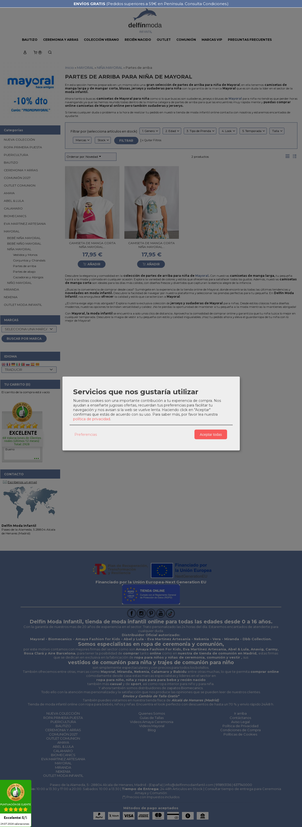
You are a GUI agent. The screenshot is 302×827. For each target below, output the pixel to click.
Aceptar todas (211, 434)
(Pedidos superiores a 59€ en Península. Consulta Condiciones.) (151, 3)
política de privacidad (91, 419)
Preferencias (85, 434)
